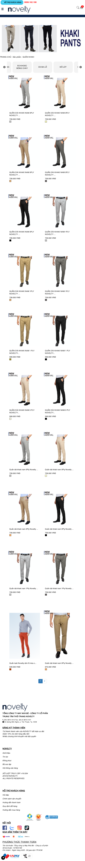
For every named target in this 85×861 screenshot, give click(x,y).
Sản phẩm (17, 57)
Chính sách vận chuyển (11, 799)
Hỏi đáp (5, 795)
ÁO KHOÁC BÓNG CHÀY (22, 67)
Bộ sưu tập (6, 764)
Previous (4, 67)
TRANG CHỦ (5, 57)
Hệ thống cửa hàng (10, 768)
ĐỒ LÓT (63, 67)
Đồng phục (6, 761)
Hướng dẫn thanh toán (11, 802)
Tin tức (5, 757)
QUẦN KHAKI (28, 57)
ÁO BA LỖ (42, 67)
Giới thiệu (6, 753)
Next (80, 67)
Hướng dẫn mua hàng (11, 810)
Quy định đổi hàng (9, 806)
